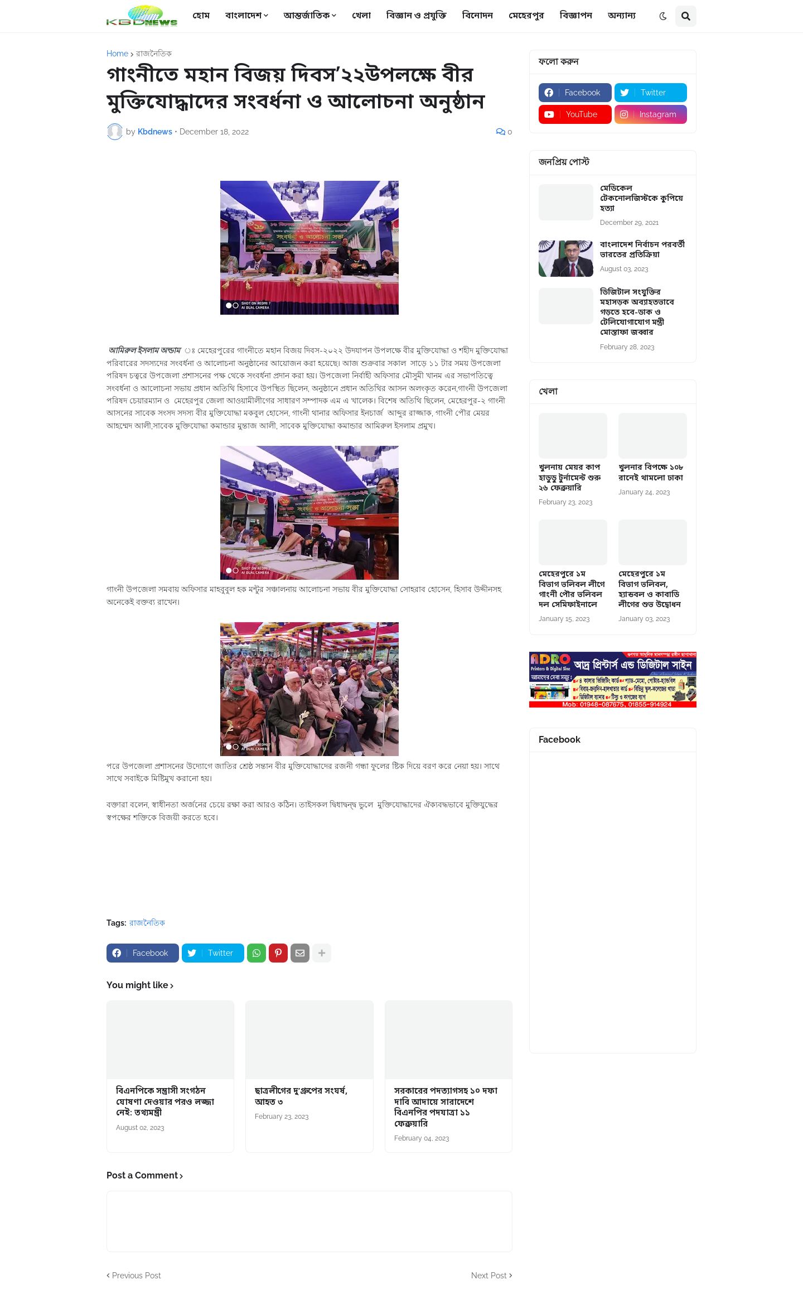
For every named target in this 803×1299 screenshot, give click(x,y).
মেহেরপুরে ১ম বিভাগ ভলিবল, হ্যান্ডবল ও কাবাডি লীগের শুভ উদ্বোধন (649, 590)
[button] (663, 16)
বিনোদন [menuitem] (477, 16)
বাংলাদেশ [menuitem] (243, 16)
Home (117, 53)
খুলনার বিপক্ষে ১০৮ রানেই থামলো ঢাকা (650, 473)
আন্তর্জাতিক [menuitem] (307, 16)
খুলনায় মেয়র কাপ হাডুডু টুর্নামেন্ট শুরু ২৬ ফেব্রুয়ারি (570, 478)
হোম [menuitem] (201, 16)
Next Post (489, 1275)
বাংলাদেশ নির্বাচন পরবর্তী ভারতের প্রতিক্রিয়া (642, 250)
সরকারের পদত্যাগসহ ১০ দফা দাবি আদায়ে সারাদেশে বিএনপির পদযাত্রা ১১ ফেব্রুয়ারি (445, 1108)
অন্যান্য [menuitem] (622, 16)
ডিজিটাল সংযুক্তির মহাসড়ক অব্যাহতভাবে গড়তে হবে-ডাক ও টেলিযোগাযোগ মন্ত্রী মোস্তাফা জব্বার (637, 313)
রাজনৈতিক (154, 53)
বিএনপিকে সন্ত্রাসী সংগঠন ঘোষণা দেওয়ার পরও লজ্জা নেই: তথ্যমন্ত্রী (165, 1102)
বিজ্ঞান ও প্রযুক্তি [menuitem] (416, 16)
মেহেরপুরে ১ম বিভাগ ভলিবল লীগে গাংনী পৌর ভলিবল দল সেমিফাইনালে (571, 590)
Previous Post (136, 1275)
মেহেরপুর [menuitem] (526, 16)
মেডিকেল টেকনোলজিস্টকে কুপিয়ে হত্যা (641, 199)
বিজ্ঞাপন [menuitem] (576, 16)
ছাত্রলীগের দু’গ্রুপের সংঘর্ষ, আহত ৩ (301, 1097)
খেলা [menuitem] (361, 16)
